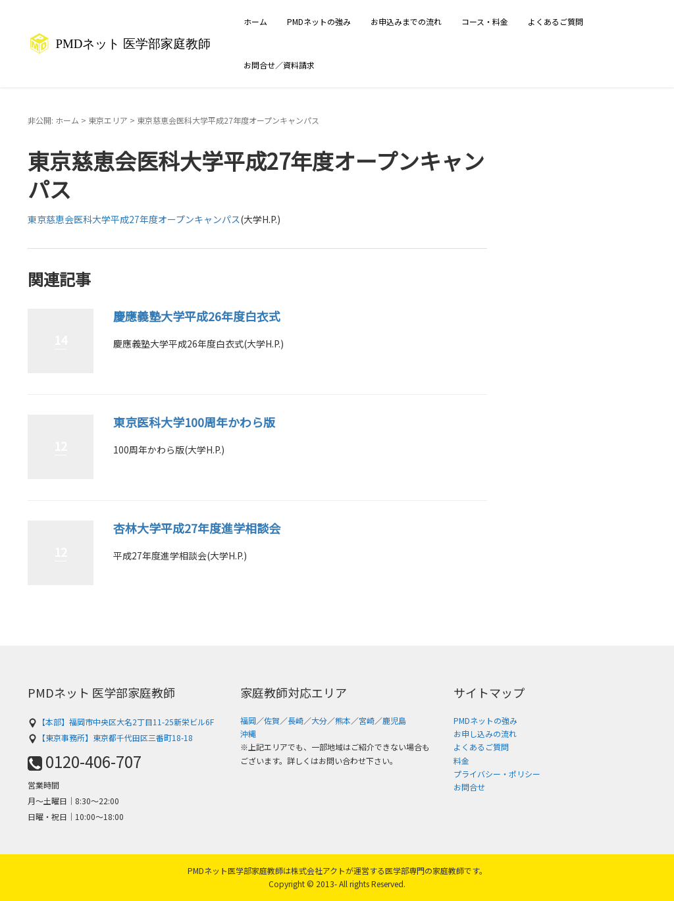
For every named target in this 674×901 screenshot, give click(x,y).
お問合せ (469, 786)
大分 (319, 720)
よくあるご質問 (555, 21)
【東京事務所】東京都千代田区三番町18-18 (110, 737)
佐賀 (272, 720)
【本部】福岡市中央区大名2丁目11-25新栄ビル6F (121, 721)
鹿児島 (394, 720)
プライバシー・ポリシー (497, 773)
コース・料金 (484, 21)
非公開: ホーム (53, 120)
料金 (461, 760)
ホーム (255, 21)
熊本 (343, 720)
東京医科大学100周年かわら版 (194, 421)
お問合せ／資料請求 (279, 64)
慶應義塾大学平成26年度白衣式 (196, 315)
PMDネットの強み (319, 21)
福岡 (248, 720)
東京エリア (108, 120)
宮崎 (367, 720)
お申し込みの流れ (485, 733)
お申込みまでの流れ (406, 21)
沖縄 (248, 733)
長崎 (295, 720)
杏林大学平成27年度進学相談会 (196, 527)
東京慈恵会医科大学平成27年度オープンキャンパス (134, 219)
